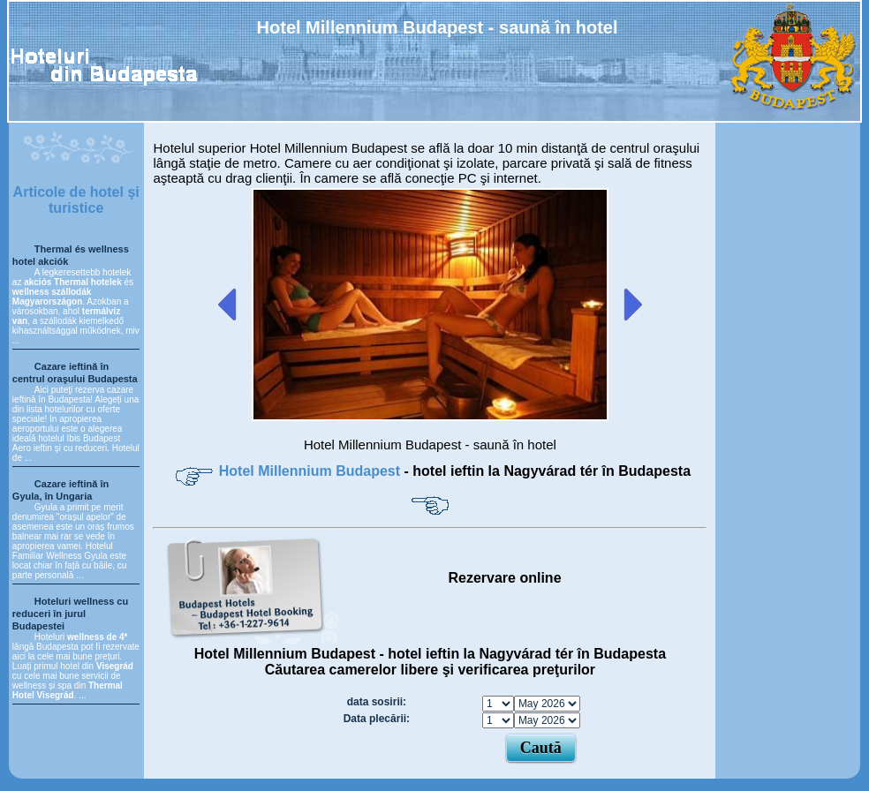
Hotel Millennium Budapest (311, 470)
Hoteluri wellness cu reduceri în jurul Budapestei (70, 613)
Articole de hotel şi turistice (76, 200)
